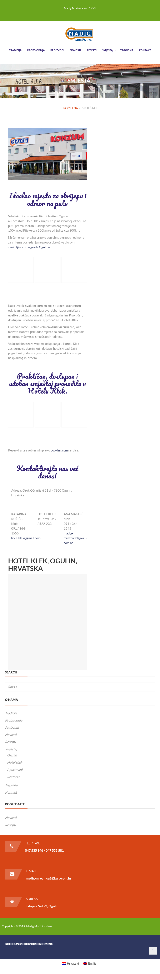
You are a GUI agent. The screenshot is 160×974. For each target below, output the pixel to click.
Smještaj (108, 50)
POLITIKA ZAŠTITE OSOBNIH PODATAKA (29, 944)
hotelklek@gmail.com (25, 538)
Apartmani (14, 769)
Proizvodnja (36, 50)
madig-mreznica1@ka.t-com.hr (75, 538)
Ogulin (12, 755)
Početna (70, 108)
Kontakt (145, 50)
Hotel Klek (14, 762)
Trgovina (126, 50)
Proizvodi (57, 50)
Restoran (13, 777)
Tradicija (15, 50)
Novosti (75, 50)
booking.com (59, 450)
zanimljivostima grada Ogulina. (29, 247)
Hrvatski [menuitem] (73, 963)
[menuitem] (70, 963)
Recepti (91, 50)
